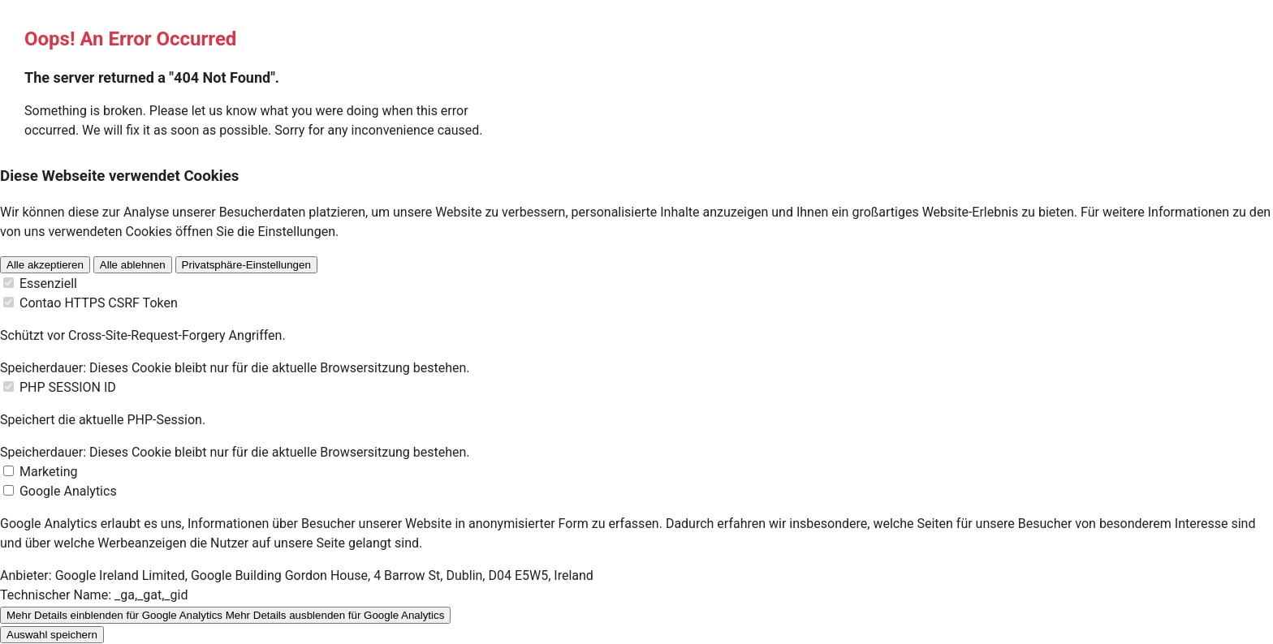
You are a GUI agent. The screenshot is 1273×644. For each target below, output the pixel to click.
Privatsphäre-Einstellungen (246, 265)
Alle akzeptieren (45, 265)
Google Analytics (68, 491)
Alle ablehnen (133, 265)
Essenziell (48, 283)
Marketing (48, 471)
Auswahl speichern (51, 635)
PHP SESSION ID (67, 387)
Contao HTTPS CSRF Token (98, 303)
